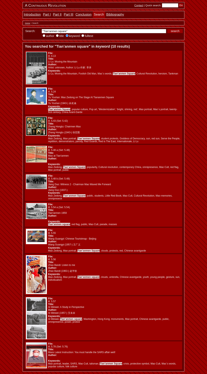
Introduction (32, 14)
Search (99, 14)
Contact (138, 5)
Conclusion (84, 14)
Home (27, 23)
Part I (47, 14)
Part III (68, 14)
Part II (57, 14)
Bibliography (115, 14)
